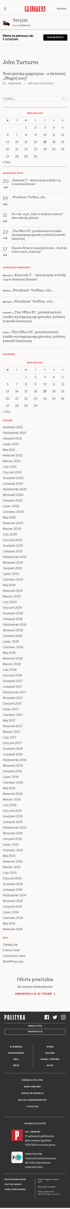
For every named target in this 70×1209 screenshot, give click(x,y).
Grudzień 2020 (13, 478)
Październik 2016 (14, 760)
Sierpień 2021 (12, 438)
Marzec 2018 (12, 664)
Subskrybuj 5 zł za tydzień (33, 993)
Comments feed (14, 956)
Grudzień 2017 (13, 681)
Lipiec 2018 (11, 642)
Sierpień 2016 (12, 771)
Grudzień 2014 (13, 884)
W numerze (16, 1047)
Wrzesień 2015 (13, 833)
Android (35, 1132)
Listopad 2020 (13, 484)
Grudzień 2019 (13, 546)
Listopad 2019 (13, 551)
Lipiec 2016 (11, 777)
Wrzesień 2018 (13, 630)
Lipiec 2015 (11, 845)
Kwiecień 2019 (13, 591)
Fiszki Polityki (33, 1154)
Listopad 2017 (12, 687)
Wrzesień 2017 (13, 698)
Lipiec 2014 (11, 912)
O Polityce (33, 1106)
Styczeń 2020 (12, 540)
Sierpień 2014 (12, 907)
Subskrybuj (55, 37)
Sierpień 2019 (12, 568)
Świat (16, 1065)
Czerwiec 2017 (13, 715)
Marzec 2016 (12, 799)
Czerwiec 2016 (13, 783)
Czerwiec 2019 (13, 579)
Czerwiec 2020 (13, 512)
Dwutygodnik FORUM (15, 1179)
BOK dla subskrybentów (32, 1100)
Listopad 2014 (12, 890)
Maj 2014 (9, 924)
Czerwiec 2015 (13, 850)
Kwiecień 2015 (13, 861)
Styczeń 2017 (12, 743)
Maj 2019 (9, 585)
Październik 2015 (14, 828)
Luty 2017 (9, 737)
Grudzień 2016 (13, 749)
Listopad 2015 (12, 822)
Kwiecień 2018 (13, 658)
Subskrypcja (35, 1031)
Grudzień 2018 (13, 613)
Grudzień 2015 (13, 816)
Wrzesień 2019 (13, 563)
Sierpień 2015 (12, 839)
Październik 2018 (14, 625)
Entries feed (11, 950)
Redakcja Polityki (32, 1080)
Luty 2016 (10, 805)
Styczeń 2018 (12, 675)
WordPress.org (13, 961)
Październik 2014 (14, 895)
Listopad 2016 (13, 754)
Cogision (48, 1179)
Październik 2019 (14, 557)
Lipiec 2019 (11, 574)
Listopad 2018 (13, 619)
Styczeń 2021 (12, 472)
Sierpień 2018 (12, 636)
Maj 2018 (9, 653)
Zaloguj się (10, 945)
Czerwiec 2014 (13, 918)
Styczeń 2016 (12, 811)
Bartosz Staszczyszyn (41, 83)
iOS (27, 1132)
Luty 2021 (9, 467)
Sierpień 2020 (13, 501)
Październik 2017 (14, 692)
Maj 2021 (9, 450)
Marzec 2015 (12, 867)
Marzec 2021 (12, 461)
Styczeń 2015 (12, 878)
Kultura (50, 1053)
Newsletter (35, 1026)
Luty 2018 (10, 670)
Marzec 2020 (12, 529)
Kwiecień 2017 (13, 726)
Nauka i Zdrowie (50, 1059)
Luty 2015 (9, 873)
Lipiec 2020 (11, 506)
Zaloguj (61, 9)
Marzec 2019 (12, 596)
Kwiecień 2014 (13, 929)
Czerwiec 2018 (13, 647)
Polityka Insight (13, 1184)
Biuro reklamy (32, 1086)
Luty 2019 (10, 602)
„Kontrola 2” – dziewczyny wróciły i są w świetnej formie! (34, 276)
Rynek (50, 1047)
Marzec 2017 (12, 732)
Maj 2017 (9, 720)
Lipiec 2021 (11, 444)
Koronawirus (16, 1053)
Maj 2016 (9, 788)
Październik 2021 (14, 433)
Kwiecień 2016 (13, 794)
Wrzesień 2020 (13, 495)
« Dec (7, 162)
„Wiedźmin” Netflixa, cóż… (32, 290)
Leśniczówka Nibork (15, 1189)
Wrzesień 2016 (13, 766)
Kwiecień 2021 (13, 455)
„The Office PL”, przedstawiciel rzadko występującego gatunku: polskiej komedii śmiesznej (34, 316)
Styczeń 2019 (12, 608)
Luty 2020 (10, 534)
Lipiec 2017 (11, 709)
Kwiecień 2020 (13, 523)
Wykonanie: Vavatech (47, 1187)
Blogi (50, 1065)
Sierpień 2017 (12, 704)
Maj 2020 (9, 517)
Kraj (16, 1059)
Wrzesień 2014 (13, 901)
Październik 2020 (15, 489)
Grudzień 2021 (13, 427)
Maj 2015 (9, 856)
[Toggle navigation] (5, 9)
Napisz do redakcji (32, 1093)
